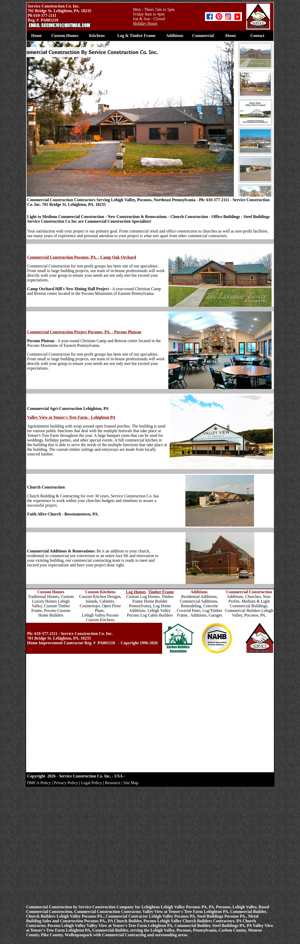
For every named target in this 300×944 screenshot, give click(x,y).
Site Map (130, 783)
